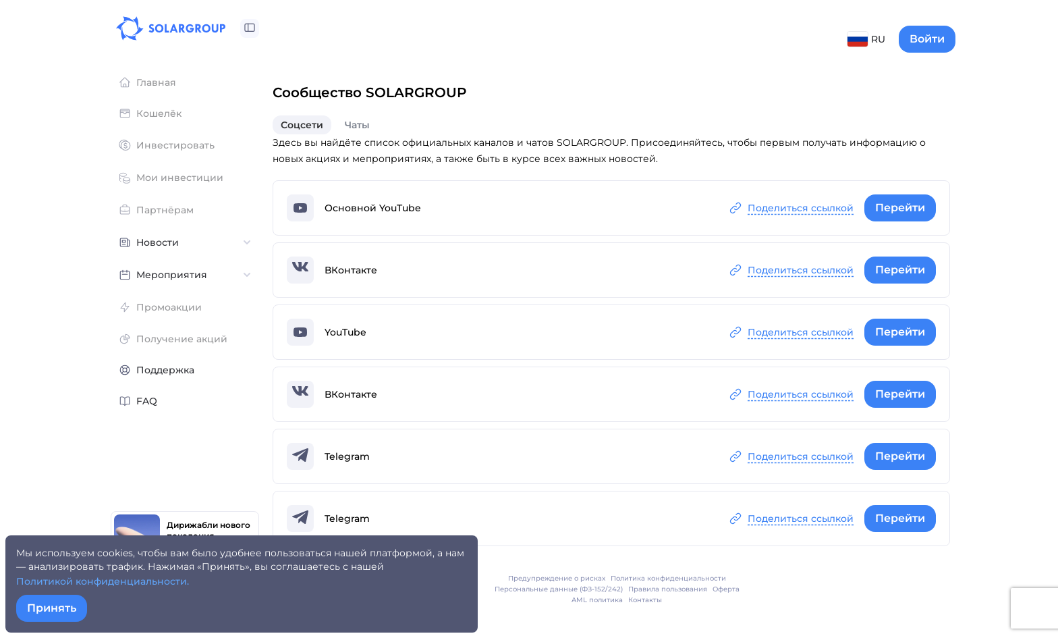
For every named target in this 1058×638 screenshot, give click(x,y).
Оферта (726, 589)
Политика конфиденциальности (668, 578)
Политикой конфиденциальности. (102, 581)
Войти (927, 38)
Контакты (645, 599)
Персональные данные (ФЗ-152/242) (559, 589)
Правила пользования (667, 589)
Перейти (900, 207)
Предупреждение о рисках (556, 578)
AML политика (597, 599)
